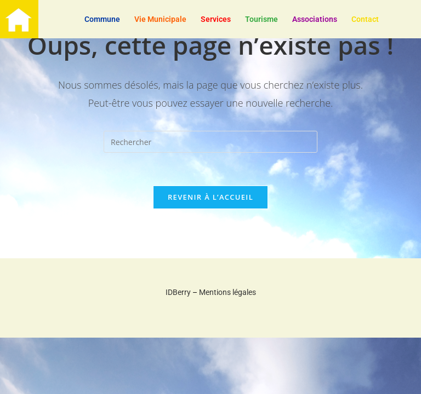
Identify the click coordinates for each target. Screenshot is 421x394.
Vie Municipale (160, 19)
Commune (102, 19)
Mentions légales (227, 292)
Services (216, 19)
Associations (314, 19)
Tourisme (261, 19)
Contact (365, 19)
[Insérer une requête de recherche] (210, 142)
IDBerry (178, 292)
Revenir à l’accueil (210, 197)
